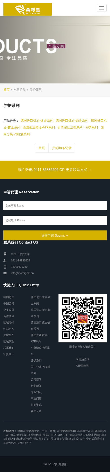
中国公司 (8, 303)
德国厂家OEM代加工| (55, 434)
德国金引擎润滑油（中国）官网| (37, 431)
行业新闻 (36, 385)
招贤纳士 (8, 354)
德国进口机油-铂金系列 (72, 120)
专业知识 (36, 392)
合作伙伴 (8, 316)
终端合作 (8, 328)
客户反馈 (36, 411)
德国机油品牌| (18, 434)
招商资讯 (36, 404)
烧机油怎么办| (77, 438)
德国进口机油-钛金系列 (36, 120)
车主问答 (36, 398)
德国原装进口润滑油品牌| (84, 434)
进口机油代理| (24, 438)
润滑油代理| (35, 434)
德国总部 (8, 297)
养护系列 (91, 127)
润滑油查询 (82, 359)
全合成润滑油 (94, 438)
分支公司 (8, 309)
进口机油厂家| (41, 438)
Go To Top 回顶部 (55, 464)
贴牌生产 (8, 335)
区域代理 (8, 341)
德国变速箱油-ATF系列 (39, 127)
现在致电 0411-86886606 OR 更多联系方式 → (55, 170)
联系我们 (8, 347)
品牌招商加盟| (59, 438)
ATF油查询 (82, 366)
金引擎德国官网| (66, 431)
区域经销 (8, 322)
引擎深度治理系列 (70, 127)
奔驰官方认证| (85, 431)
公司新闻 (36, 379)
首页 (6, 90)
